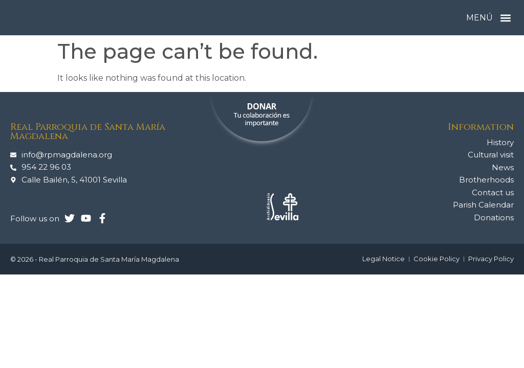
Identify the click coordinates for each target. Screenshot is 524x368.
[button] (505, 17)
